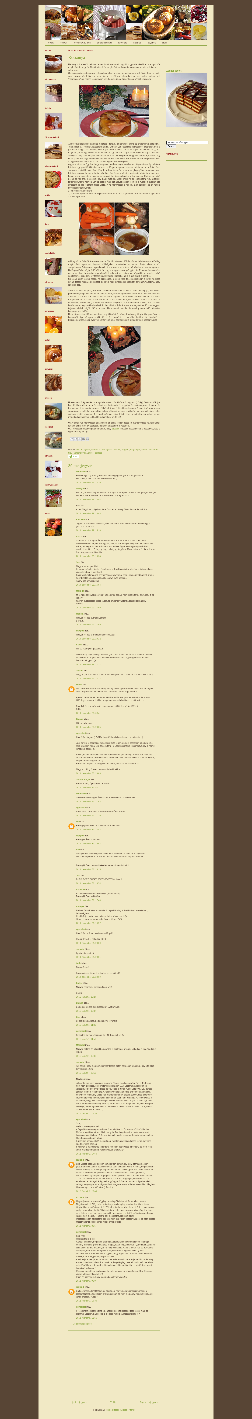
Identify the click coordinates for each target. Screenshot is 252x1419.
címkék (63, 43)
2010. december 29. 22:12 (88, 664)
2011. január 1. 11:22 (86, 1025)
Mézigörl (80, 488)
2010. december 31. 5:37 (87, 787)
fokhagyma (107, 449)
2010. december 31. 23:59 (88, 977)
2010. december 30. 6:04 (87, 713)
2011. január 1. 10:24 (86, 997)
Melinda (80, 591)
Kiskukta (80, 519)
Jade (79, 963)
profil (164, 43)
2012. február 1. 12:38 (86, 1113)
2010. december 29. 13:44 (88, 499)
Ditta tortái (81, 471)
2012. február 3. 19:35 (86, 1301)
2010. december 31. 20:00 (88, 943)
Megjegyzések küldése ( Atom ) (120, 1410)
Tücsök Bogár (83, 779)
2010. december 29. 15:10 (88, 530)
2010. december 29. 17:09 (88, 624)
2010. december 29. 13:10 (88, 482)
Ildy (78, 821)
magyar (125, 449)
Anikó (79, 536)
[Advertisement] (114, 1364)
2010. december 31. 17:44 (88, 900)
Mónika (80, 614)
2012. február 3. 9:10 (86, 1281)
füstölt (117, 449)
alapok (79, 449)
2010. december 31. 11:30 (88, 815)
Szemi (79, 645)
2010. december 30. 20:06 (88, 773)
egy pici (80, 631)
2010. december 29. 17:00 (88, 607)
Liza (78, 1017)
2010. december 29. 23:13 (88, 678)
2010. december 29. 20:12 (88, 639)
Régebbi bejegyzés (149, 1402)
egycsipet (81, 733)
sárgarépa (135, 449)
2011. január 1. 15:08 (86, 1056)
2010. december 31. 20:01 (88, 957)
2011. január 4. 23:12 (86, 1073)
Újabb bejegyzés (78, 1402)
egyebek (152, 43)
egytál (87, 449)
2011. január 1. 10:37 (86, 1011)
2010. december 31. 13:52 (88, 829)
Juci (78, 562)
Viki (78, 849)
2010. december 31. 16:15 (88, 869)
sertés (144, 449)
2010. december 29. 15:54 (88, 585)
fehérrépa (96, 449)
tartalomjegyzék (104, 43)
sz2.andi (80, 1160)
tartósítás (122, 43)
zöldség (98, 453)
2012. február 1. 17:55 (86, 1154)
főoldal (51, 43)
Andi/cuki (81, 889)
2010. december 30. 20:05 (88, 727)
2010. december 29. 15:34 (88, 556)
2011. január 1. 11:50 (86, 1039)
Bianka (80, 719)
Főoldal (113, 1402)
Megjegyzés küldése (82, 1324)
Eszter (79, 983)
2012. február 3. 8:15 (86, 1226)
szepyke (115, 429)
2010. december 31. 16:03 (88, 843)
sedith (79, 684)
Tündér (80, 670)
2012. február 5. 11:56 (86, 1318)
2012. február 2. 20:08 (86, 1191)
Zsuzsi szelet (173, 70)
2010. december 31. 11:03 (88, 801)
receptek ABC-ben (82, 43)
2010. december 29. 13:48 (88, 513)
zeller (91, 453)
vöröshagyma (80, 453)
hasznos (137, 43)
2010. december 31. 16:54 (88, 883)
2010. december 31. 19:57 (88, 923)
